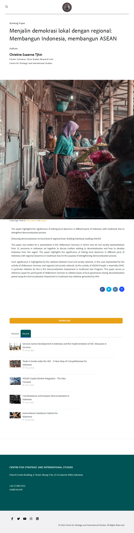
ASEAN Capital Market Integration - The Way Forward (44, 380)
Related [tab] (15, 333)
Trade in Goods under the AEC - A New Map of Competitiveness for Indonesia (55, 363)
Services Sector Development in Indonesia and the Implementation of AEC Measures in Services (64, 345)
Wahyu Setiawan (32, 220)
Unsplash (43, 220)
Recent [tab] (25, 333)
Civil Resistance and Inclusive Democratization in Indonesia (46, 397)
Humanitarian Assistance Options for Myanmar (40, 415)
